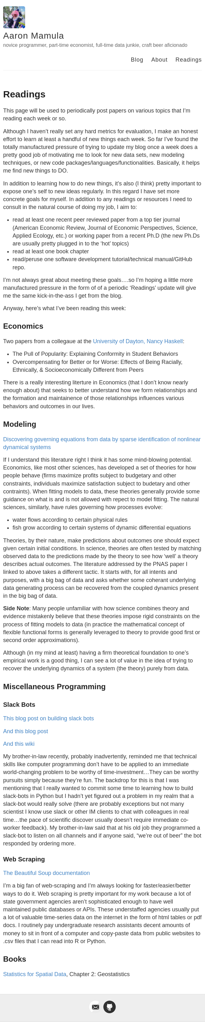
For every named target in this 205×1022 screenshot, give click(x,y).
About (159, 60)
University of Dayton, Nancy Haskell (138, 341)
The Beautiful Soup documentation (46, 873)
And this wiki (19, 744)
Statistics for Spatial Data (34, 974)
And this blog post (25, 731)
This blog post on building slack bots (48, 718)
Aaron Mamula (33, 36)
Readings (188, 60)
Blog (137, 60)
